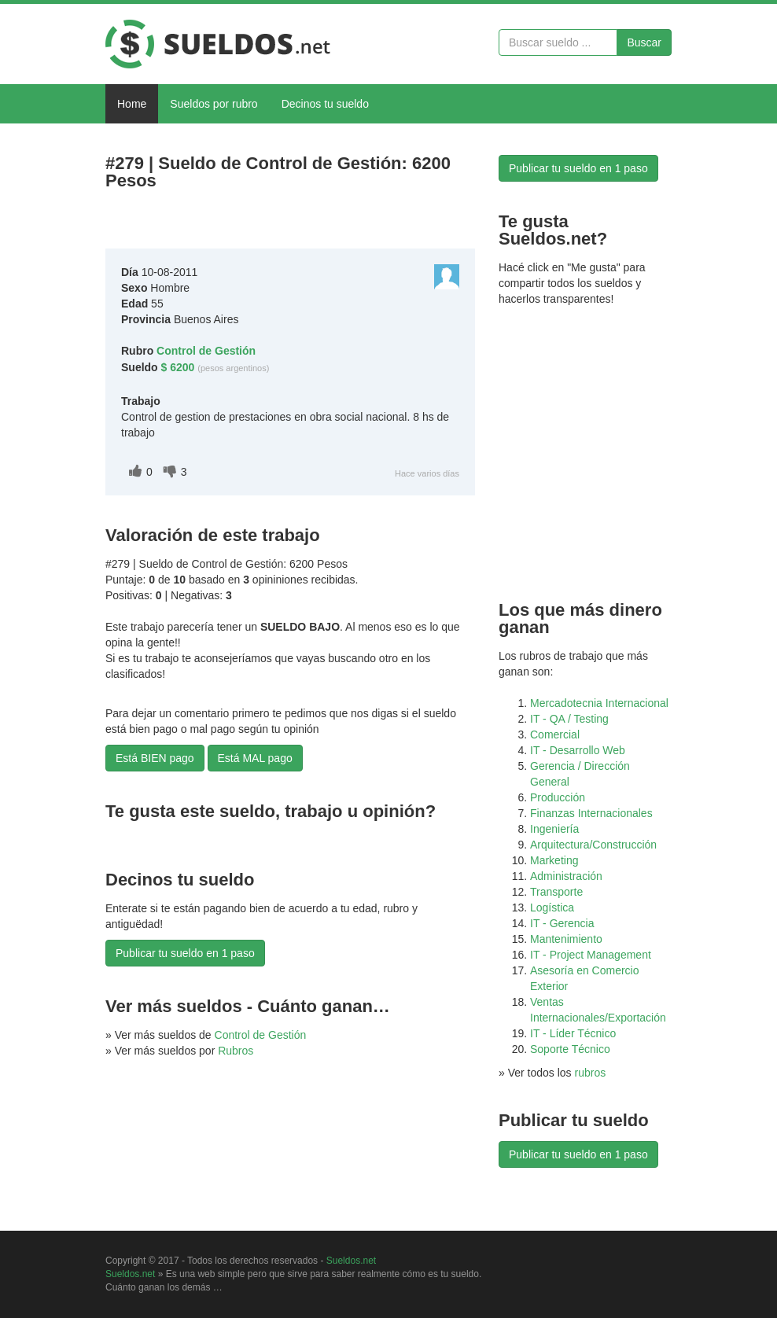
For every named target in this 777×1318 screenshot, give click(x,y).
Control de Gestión (261, 1035)
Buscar (644, 42)
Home (131, 104)
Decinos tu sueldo (325, 104)
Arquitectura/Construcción (593, 844)
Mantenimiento (566, 939)
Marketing (554, 860)
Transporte (556, 891)
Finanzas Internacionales (591, 813)
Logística (552, 907)
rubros (590, 1072)
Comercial (555, 734)
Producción (557, 797)
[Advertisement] (289, 223)
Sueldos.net (351, 1260)
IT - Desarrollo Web (577, 750)
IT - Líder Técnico (573, 1033)
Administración (566, 876)
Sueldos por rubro (213, 104)
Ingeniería (554, 829)
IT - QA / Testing (569, 718)
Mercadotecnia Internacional (599, 703)
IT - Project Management (590, 954)
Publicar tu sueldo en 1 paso (185, 953)
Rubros (235, 1050)
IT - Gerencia (562, 923)
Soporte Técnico (570, 1049)
